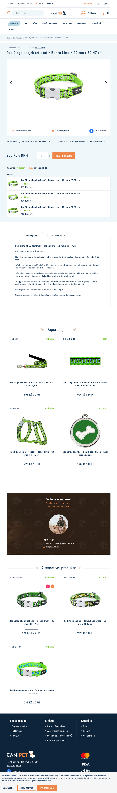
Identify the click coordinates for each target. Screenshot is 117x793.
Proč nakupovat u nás (56, 740)
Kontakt (10, 3)
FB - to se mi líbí (100, 130)
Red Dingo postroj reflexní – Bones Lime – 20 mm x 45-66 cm (32, 453)
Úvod (8, 37)
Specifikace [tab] (58, 235)
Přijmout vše (47, 788)
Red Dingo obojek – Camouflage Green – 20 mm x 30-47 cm (85, 622)
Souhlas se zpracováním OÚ (59, 735)
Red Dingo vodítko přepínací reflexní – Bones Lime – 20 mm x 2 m (85, 384)
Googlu (40, 778)
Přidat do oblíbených (23, 130)
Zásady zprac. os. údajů (57, 730)
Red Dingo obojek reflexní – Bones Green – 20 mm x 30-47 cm (32, 622)
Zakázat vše (26, 788)
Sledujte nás (18, 771)
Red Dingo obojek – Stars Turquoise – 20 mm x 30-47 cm (32, 692)
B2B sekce (87, 3)
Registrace (17, 735)
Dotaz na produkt (63, 130)
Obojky (19, 37)
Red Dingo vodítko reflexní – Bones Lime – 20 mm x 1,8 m (32, 384)
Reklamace (17, 730)
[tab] (32, 234)
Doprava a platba (24, 3)
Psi (14, 37)
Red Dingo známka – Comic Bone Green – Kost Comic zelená (85, 453)
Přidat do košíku (63, 155)
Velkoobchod (89, 735)
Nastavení (7, 788)
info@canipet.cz (52, 546)
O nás (85, 726)
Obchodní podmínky (56, 726)
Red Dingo (41, 47)
